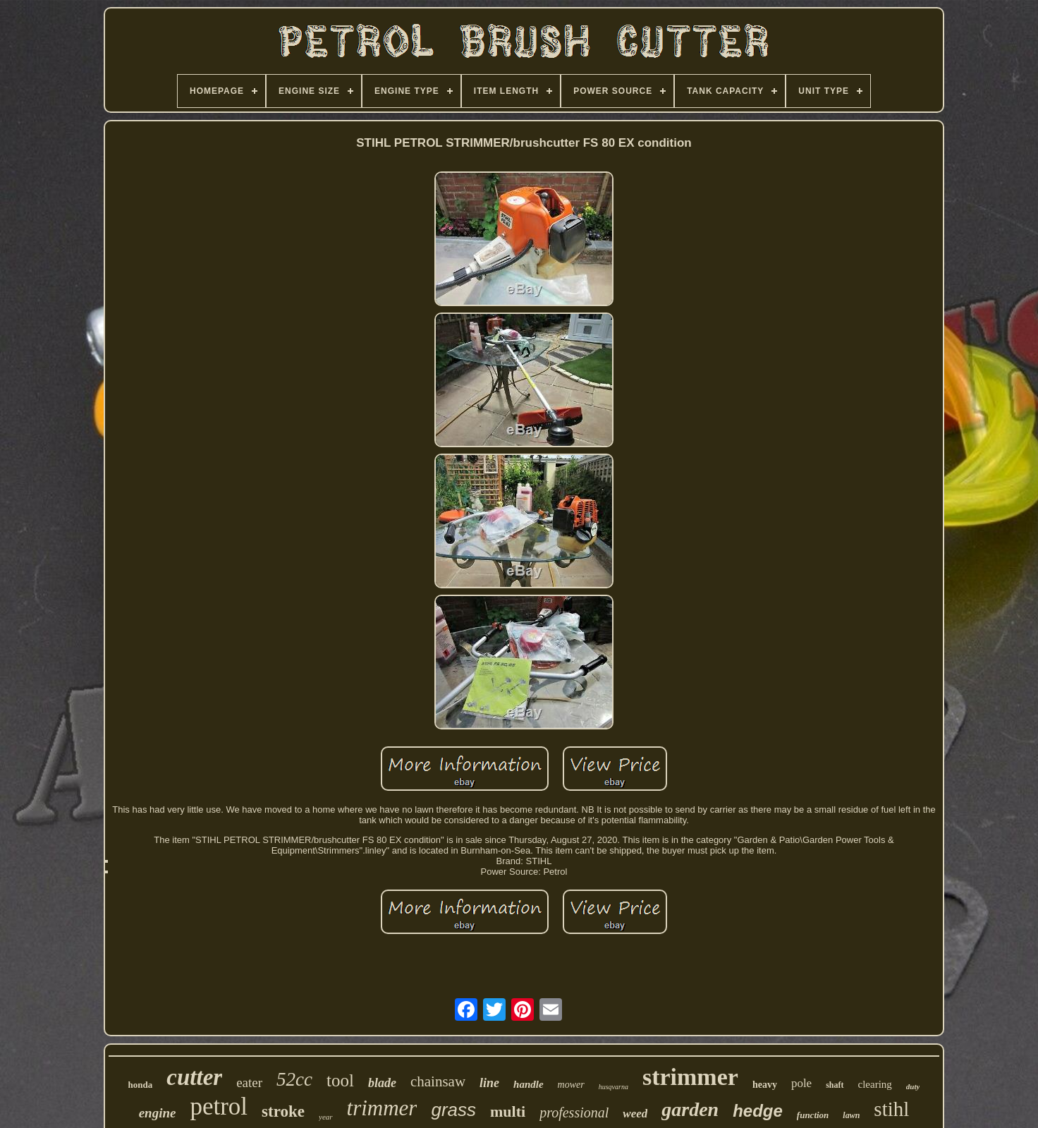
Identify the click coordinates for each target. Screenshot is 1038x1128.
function (813, 1115)
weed (635, 1113)
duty (913, 1086)
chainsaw (437, 1081)
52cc (294, 1079)
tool (340, 1080)
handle (528, 1084)
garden (690, 1109)
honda (140, 1084)
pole (801, 1083)
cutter (194, 1077)
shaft (834, 1085)
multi (507, 1111)
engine (157, 1112)
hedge (758, 1110)
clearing (875, 1084)
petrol (219, 1106)
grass (453, 1109)
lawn (851, 1115)
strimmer (690, 1077)
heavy (764, 1084)
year (326, 1116)
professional (574, 1112)
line (489, 1083)
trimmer (382, 1108)
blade (382, 1083)
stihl (891, 1109)
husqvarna (613, 1087)
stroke (283, 1111)
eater (249, 1082)
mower (571, 1084)
